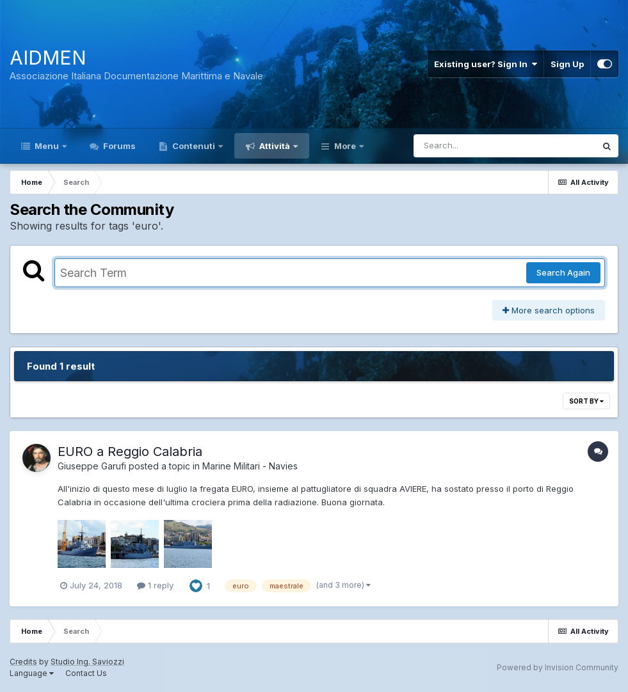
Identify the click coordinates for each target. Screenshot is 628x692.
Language (32, 673)
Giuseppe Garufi (92, 465)
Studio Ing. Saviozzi (87, 661)
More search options (549, 310)
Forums (118, 146)
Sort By (586, 401)
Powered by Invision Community (557, 667)
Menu (47, 146)
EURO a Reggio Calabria (130, 451)
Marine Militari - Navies (250, 465)
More (345, 146)
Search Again (563, 272)
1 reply (155, 585)
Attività (274, 146)
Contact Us (86, 673)
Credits (23, 661)
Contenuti (193, 146)
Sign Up (567, 64)
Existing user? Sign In (485, 64)
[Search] (470, 145)
